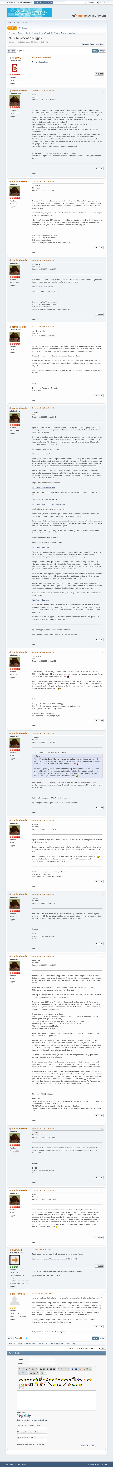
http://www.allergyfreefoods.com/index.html (48, 504)
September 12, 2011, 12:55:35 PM (43, 260)
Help (87, 1464)
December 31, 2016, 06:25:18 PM (42, 1294)
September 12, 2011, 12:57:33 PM (43, 408)
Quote (99, 74)
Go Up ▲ (104, 1464)
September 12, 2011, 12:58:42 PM (43, 652)
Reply (95, 51)
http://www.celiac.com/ (40, 600)
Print (102, 51)
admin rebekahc (20, 91)
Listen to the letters (23, 1420)
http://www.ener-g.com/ (41, 454)
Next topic (100, 44)
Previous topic (88, 44)
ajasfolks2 (17, 1250)
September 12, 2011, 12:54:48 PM (43, 181)
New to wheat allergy (40, 62)
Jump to (72, 1348)
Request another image (40, 1420)
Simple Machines (23, 1464)
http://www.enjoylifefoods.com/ (43, 487)
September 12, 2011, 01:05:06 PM (43, 1190)
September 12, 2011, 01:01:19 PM (43, 820)
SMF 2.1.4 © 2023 (11, 1464)
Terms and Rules (95, 1464)
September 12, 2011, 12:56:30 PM (43, 327)
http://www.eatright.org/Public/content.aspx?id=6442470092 (54, 1259)
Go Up (10, 1338)
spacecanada (18, 1294)
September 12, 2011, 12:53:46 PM (43, 90)
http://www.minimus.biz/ (41, 547)
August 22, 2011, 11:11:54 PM (41, 58)
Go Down (11, 51)
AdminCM (16, 58)
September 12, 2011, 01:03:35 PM (43, 956)
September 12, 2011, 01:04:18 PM (43, 1128)
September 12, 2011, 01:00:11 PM (43, 733)
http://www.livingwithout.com (43, 287)
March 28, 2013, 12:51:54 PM (41, 1250)
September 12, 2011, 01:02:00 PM (43, 894)
